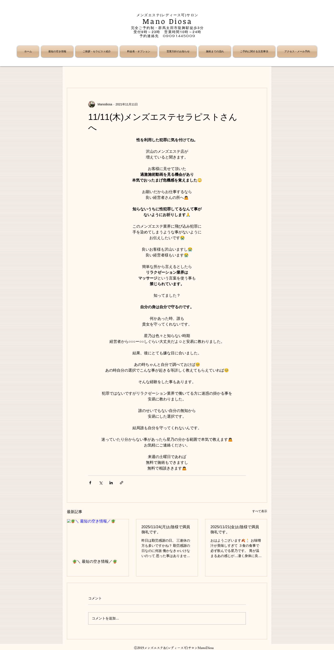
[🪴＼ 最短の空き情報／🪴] (98, 536)
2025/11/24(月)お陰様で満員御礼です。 (165, 529)
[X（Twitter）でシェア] (101, 483)
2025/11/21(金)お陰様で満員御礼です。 (234, 529)
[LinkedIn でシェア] (111, 483)
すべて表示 (259, 511)
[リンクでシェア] (121, 483)
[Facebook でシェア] (90, 483)
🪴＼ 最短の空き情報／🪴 (94, 561)
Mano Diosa (168, 21)
